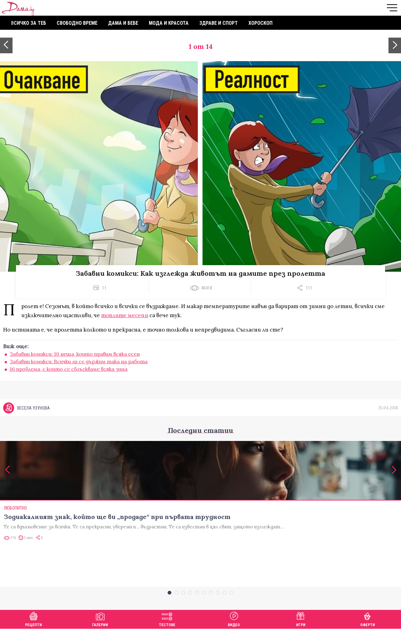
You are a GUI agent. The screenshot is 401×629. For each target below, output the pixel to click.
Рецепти (33, 618)
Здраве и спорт (218, 23)
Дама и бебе (123, 23)
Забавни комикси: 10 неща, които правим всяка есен (75, 354)
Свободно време (77, 23)
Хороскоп (260, 23)
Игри (301, 618)
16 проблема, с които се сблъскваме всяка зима (69, 369)
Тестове (167, 618)
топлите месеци (124, 315)
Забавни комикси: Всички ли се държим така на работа (79, 361)
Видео (234, 618)
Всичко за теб (28, 23)
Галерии (100, 618)
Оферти (367, 618)
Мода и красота (169, 23)
